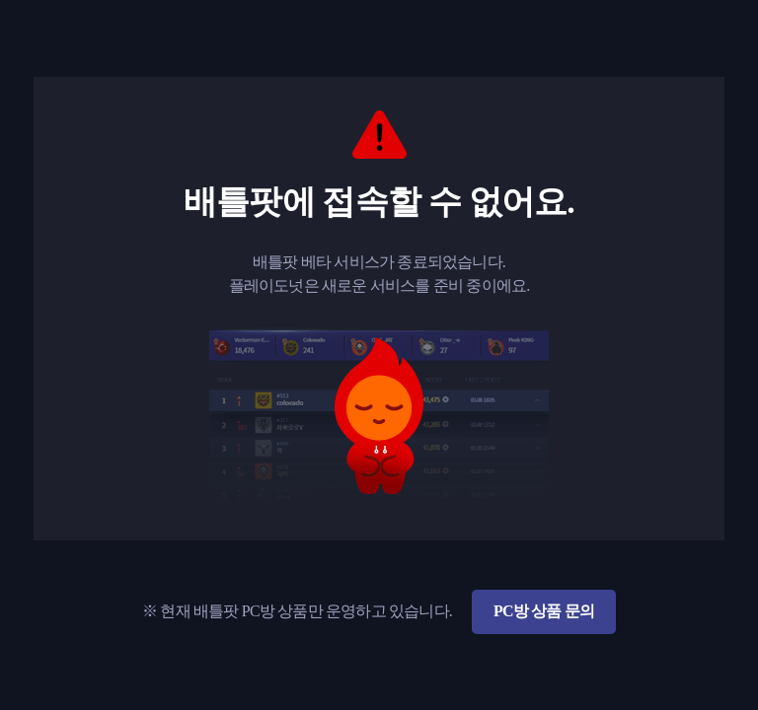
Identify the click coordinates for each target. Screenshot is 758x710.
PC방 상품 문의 (543, 611)
